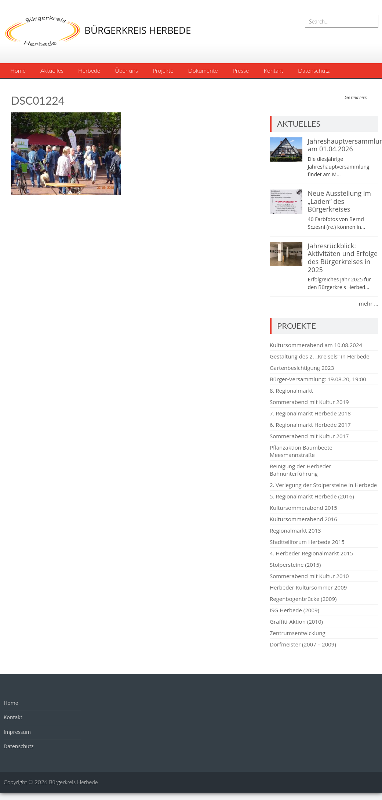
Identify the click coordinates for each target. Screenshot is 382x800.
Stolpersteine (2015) (295, 564)
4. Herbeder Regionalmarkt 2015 (311, 553)
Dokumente (203, 70)
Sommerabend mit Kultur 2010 (309, 576)
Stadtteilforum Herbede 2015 (307, 541)
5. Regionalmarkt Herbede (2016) (312, 496)
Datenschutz (314, 70)
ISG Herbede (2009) (294, 610)
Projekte (163, 70)
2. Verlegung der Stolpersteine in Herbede (323, 485)
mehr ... (368, 303)
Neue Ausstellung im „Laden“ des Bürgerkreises (339, 201)
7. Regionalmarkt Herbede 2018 (310, 413)
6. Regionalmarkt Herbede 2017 (310, 424)
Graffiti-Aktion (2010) (296, 621)
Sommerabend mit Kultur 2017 (309, 436)
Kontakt (273, 70)
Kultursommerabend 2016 (303, 519)
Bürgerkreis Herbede (73, 782)
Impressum (17, 731)
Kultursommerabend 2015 (303, 507)
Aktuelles (51, 70)
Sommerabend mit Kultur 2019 (309, 402)
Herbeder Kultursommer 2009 (308, 587)
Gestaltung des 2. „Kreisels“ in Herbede (320, 356)
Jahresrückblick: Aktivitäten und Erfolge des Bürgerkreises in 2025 (343, 257)
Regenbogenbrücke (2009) (303, 598)
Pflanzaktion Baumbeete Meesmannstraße (301, 451)
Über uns (126, 70)
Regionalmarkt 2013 (295, 530)
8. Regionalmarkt (291, 390)
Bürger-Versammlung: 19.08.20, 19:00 (318, 379)
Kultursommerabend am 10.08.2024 (316, 345)
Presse (241, 70)
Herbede (89, 70)
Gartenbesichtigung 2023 (302, 367)
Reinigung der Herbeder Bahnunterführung (300, 469)
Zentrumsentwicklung (297, 633)
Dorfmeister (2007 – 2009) (303, 644)
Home (18, 70)
